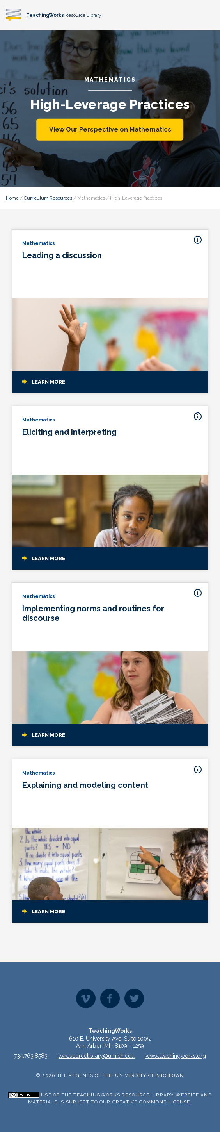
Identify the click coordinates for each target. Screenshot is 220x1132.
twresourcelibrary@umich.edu (97, 1056)
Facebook (110, 998)
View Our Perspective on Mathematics (110, 129)
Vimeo (86, 998)
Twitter (134, 998)
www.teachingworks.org (175, 1056)
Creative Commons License (151, 1102)
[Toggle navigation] (206, 14)
